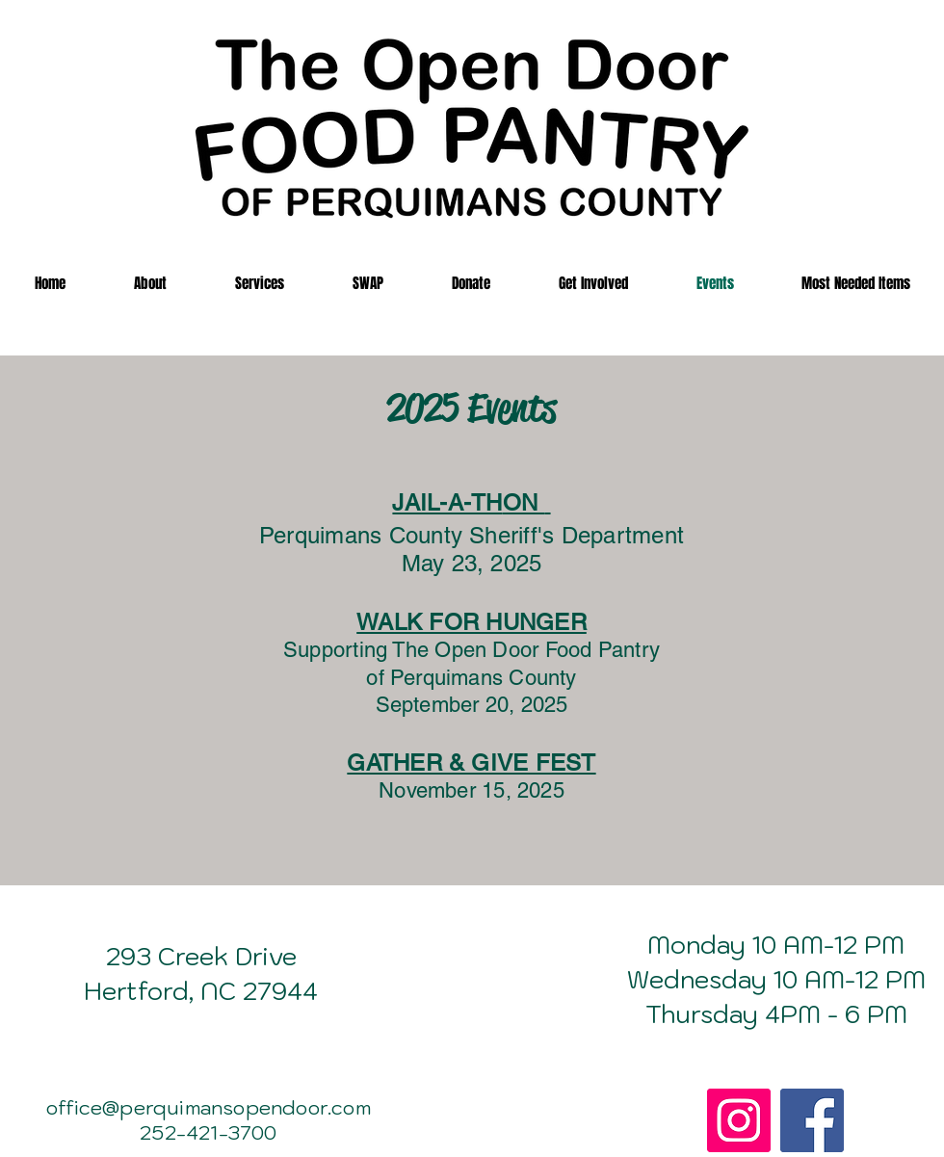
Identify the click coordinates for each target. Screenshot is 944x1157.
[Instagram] (739, 1120)
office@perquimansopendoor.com (208, 1107)
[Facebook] (812, 1120)
